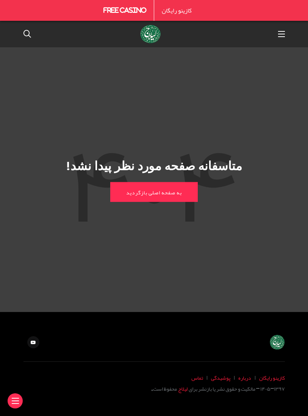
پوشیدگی (220, 377)
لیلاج (183, 388)
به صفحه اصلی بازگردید (154, 192)
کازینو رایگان (177, 10)
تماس (197, 377)
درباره (244, 377)
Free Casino (124, 10)
